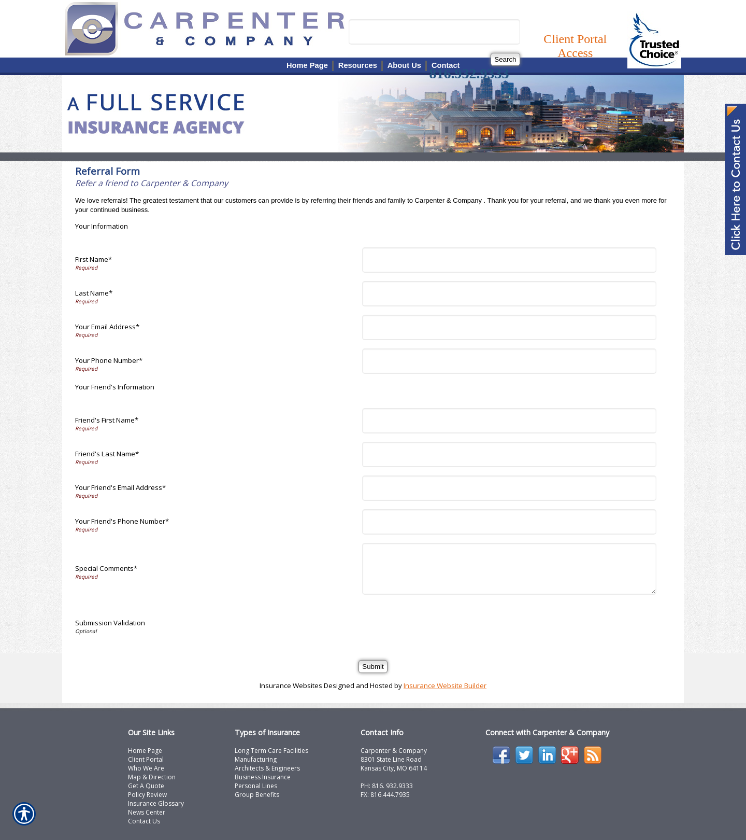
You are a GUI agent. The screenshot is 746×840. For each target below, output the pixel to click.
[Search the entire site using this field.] (434, 32)
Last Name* (93, 293)
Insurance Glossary (156, 803)
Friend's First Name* (106, 420)
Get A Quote (146, 785)
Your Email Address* (107, 326)
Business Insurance (263, 777)
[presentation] (444, 623)
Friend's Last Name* (107, 453)
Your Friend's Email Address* (120, 487)
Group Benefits (257, 794)
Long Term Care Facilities (271, 750)
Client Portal (146, 759)
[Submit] (372, 666)
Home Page (145, 750)
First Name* (93, 259)
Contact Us (144, 821)
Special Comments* (106, 568)
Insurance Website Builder (445, 685)
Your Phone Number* (108, 360)
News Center (146, 812)
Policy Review (147, 794)
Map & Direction (152, 777)
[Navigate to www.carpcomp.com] (735, 180)
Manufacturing (256, 759)
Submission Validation (110, 622)
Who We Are (146, 768)
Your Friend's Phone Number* (122, 521)
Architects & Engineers (267, 768)
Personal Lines (256, 785)
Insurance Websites (291, 685)
